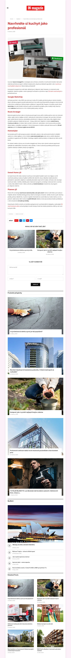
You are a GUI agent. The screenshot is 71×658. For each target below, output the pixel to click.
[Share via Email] (31, 220)
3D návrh (11, 214)
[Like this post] (16, 220)
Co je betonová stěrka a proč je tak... (21, 250)
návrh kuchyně (19, 214)
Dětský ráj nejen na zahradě (45, 624)
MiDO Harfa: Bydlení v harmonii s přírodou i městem (49, 649)
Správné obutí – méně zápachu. (21, 562)
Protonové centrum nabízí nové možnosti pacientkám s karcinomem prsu (34, 451)
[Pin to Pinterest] (27, 220)
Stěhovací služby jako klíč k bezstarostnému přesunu (20, 624)
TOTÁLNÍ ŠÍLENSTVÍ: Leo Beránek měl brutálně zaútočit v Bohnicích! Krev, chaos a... (34, 492)
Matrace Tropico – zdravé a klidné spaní (23, 551)
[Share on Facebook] (20, 220)
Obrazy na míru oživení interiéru (23, 545)
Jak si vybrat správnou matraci (20, 556)
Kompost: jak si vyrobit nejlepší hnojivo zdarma (26, 412)
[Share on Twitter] (24, 220)
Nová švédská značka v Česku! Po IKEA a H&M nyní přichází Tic (29, 567)
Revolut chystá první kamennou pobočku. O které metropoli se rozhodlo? (32, 371)
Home (11, 19)
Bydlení (18, 19)
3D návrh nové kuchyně (54, 91)
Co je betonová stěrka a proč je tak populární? (26, 331)
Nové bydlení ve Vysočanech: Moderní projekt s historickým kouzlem (21, 649)
